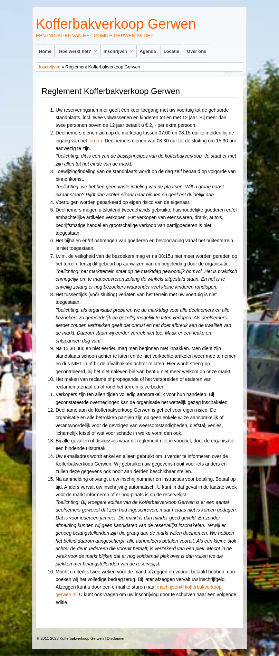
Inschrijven (118, 53)
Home (45, 51)
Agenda (148, 51)
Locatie (171, 51)
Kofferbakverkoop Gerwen (116, 23)
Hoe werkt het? (78, 53)
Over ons (196, 51)
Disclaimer (115, 638)
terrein (95, 140)
